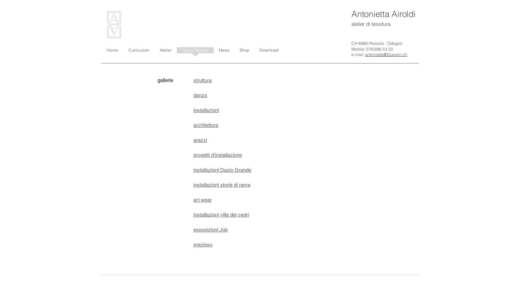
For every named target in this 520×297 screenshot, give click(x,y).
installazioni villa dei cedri (221, 215)
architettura (205, 125)
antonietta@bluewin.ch (386, 54)
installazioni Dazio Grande (222, 170)
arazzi (200, 140)
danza (200, 95)
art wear (202, 200)
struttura (202, 80)
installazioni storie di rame (221, 185)
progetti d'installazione (217, 155)
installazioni (206, 110)
